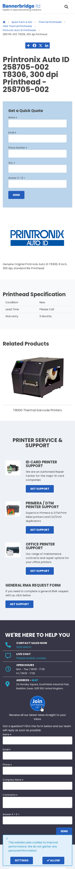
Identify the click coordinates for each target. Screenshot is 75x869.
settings (22, 860)
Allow (53, 860)
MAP (35, 680)
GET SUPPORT (39, 489)
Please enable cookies (31, 658)
